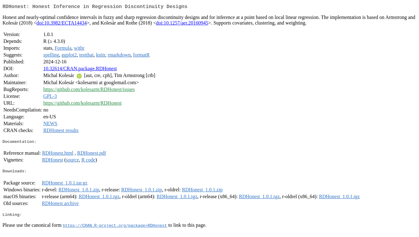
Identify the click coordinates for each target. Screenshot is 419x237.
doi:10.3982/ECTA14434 (61, 24)
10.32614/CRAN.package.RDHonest (80, 69)
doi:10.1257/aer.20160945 (182, 24)
